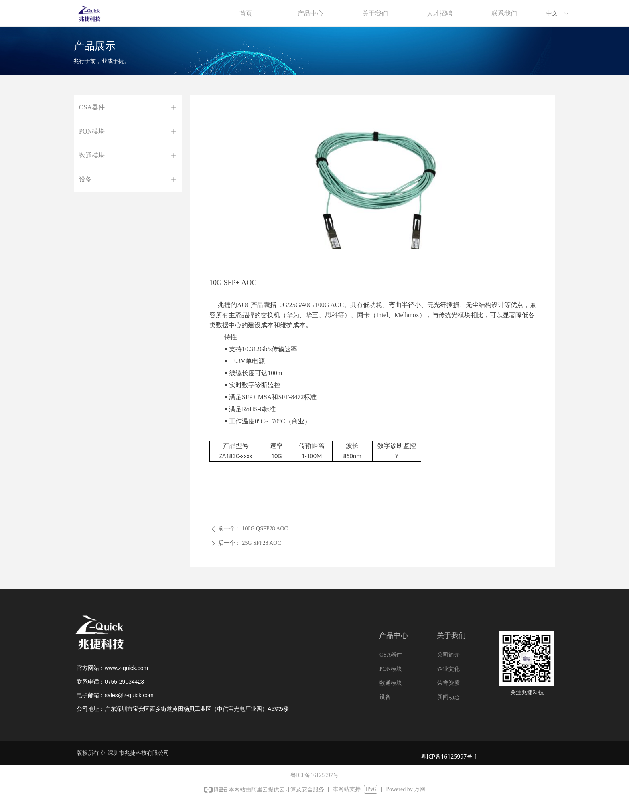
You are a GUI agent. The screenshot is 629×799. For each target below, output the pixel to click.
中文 (552, 13)
